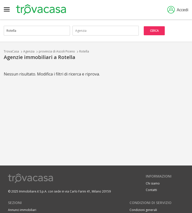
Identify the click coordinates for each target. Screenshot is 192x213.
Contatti (151, 190)
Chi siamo (153, 183)
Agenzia (28, 51)
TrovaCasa (11, 51)
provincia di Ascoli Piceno (57, 51)
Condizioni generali (143, 210)
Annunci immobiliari (22, 210)
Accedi (177, 10)
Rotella (84, 51)
